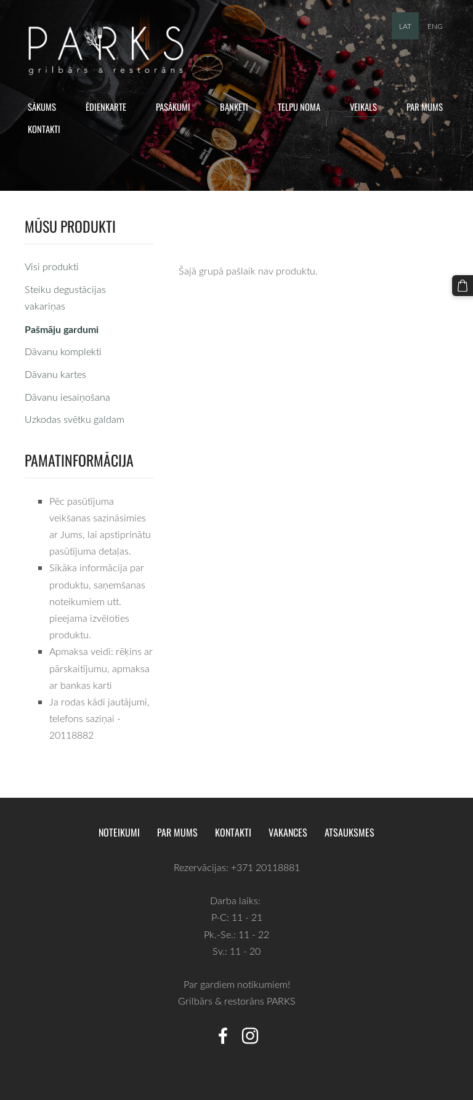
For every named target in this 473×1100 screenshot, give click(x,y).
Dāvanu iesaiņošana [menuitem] (67, 397)
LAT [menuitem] (405, 26)
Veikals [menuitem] (363, 106)
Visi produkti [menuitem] (52, 266)
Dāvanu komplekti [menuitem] (63, 351)
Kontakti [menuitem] (44, 128)
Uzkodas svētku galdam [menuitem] (74, 419)
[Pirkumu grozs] (462, 285)
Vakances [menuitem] (288, 832)
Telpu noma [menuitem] (299, 106)
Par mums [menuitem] (424, 106)
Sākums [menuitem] (42, 106)
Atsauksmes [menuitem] (349, 832)
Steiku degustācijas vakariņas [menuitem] (65, 298)
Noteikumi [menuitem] (119, 832)
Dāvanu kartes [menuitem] (55, 374)
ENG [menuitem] (435, 26)
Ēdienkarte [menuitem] (106, 106)
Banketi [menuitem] (234, 106)
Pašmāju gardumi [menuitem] (62, 329)
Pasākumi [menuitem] (173, 106)
